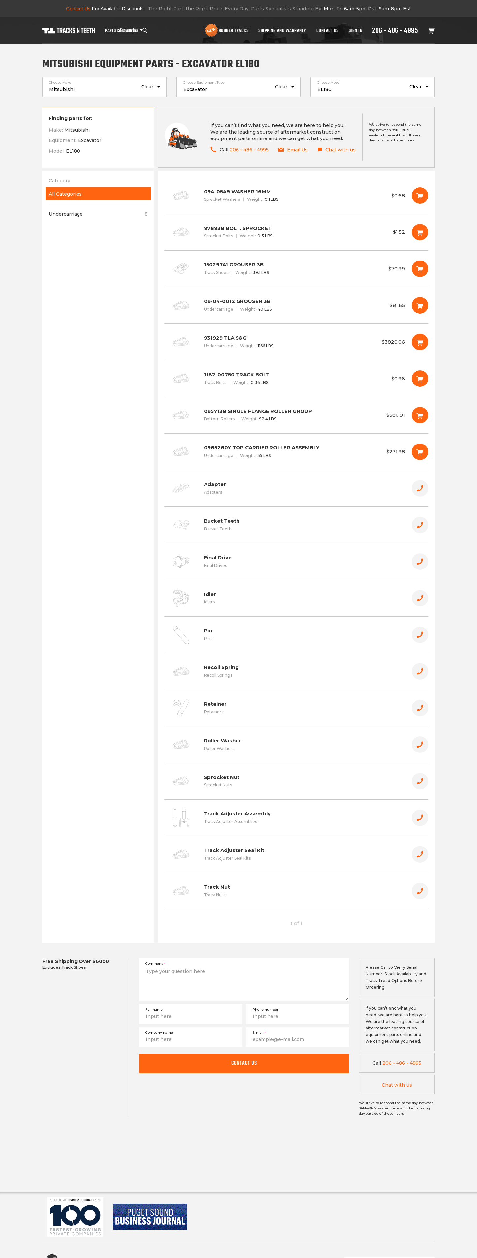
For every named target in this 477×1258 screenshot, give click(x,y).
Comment (155, 963)
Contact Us (327, 30)
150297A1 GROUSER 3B (296, 269)
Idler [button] (296, 598)
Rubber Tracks (234, 30)
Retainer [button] (296, 708)
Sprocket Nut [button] (296, 781)
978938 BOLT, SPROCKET (296, 232)
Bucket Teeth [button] (296, 525)
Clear (147, 87)
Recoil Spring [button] (296, 671)
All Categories (65, 194)
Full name (154, 1009)
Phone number (265, 1009)
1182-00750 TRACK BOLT (296, 378)
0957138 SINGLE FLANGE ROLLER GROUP (296, 415)
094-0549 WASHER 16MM (296, 195)
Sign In (356, 30)
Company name (159, 1032)
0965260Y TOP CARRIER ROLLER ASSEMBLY (296, 452)
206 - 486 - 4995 (395, 30)
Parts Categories (121, 30)
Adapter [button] (296, 488)
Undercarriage (98, 214)
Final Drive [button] (296, 561)
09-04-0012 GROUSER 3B (296, 305)
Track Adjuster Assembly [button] (296, 818)
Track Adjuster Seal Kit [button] (296, 854)
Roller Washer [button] (296, 744)
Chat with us (397, 1085)
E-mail (259, 1032)
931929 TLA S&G (296, 342)
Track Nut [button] (296, 891)
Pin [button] (296, 635)
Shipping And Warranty (282, 30)
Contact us (244, 1063)
